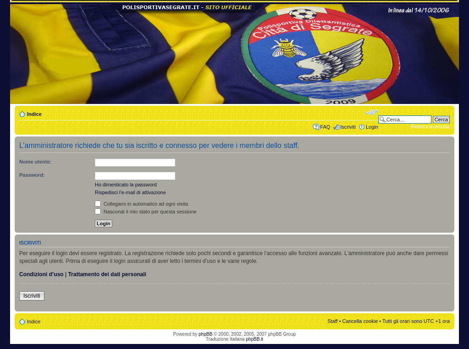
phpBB (206, 334)
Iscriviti (348, 127)
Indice (34, 114)
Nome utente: (35, 161)
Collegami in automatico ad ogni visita (141, 204)
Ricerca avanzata (430, 126)
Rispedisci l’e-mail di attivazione (130, 192)
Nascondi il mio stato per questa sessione (145, 211)
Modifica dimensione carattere (371, 112)
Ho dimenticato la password (126, 184)
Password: (32, 175)
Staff (332, 321)
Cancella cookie (360, 321)
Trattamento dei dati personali (107, 274)
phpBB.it (254, 339)
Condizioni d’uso (41, 274)
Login (372, 127)
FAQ (325, 127)
